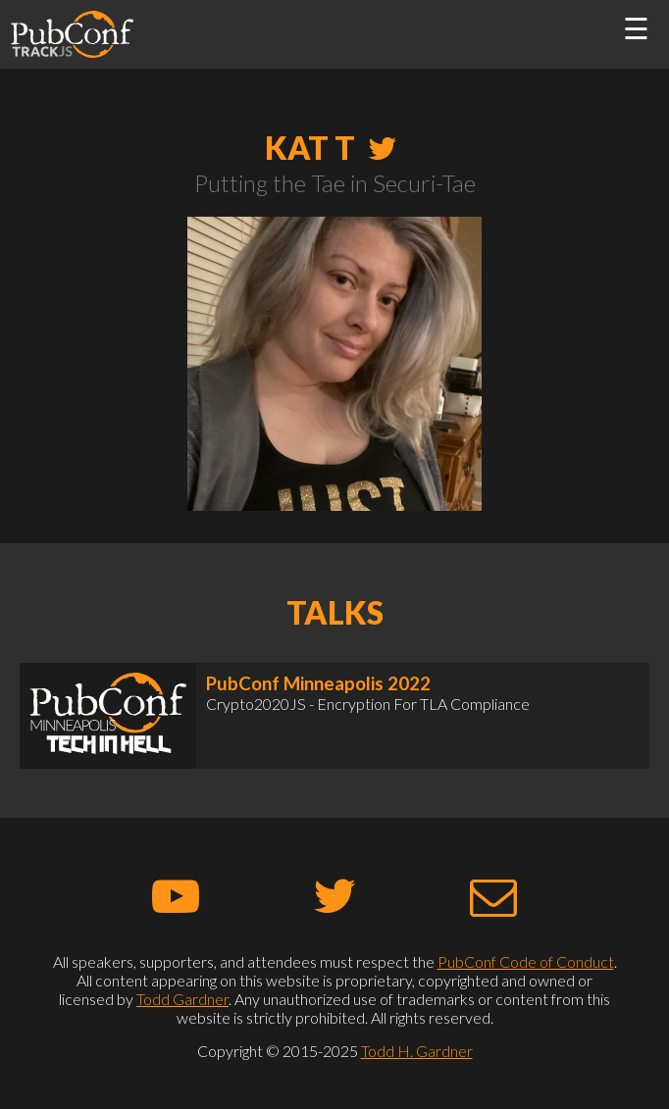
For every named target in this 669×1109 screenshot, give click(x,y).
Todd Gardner (182, 998)
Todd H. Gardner (417, 1050)
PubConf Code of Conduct (525, 961)
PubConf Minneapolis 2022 (318, 683)
